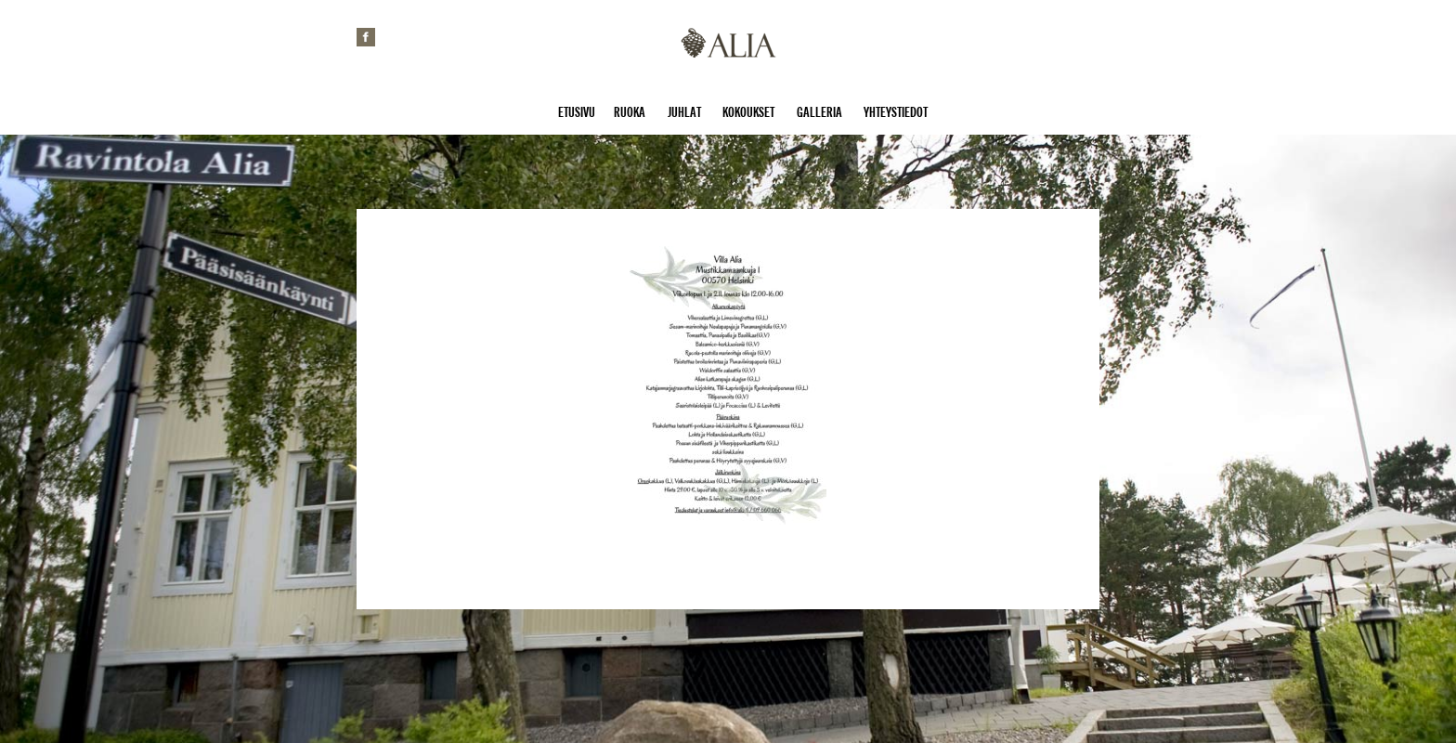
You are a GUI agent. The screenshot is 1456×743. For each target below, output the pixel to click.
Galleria (819, 111)
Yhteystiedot (896, 111)
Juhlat (684, 111)
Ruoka (629, 111)
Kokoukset (748, 111)
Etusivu (576, 111)
